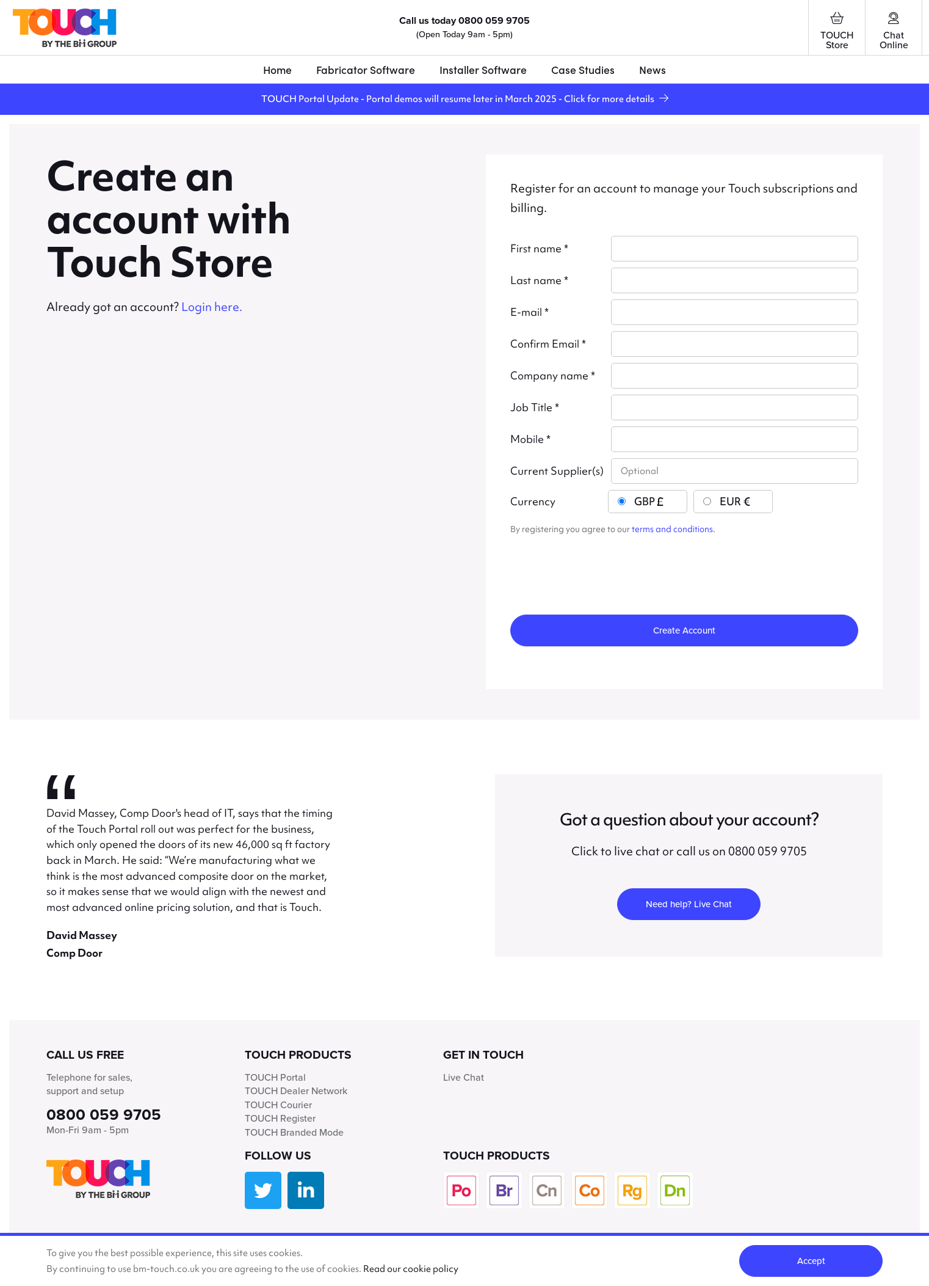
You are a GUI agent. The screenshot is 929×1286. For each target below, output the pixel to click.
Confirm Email (548, 344)
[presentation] (603, 569)
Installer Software (483, 69)
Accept (811, 1261)
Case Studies (583, 69)
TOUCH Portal (275, 1077)
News (652, 69)
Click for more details (616, 98)
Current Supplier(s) (557, 471)
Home (277, 69)
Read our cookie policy (410, 1268)
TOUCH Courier (278, 1105)
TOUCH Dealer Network (296, 1091)
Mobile (530, 439)
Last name (539, 280)
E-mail (529, 312)
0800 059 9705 (494, 20)
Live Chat (463, 1077)
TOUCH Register (280, 1118)
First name (539, 249)
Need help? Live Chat (689, 904)
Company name (552, 376)
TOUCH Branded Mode (294, 1132)
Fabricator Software (365, 69)
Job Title (534, 407)
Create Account (684, 630)
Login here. (211, 307)
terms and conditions (672, 529)
